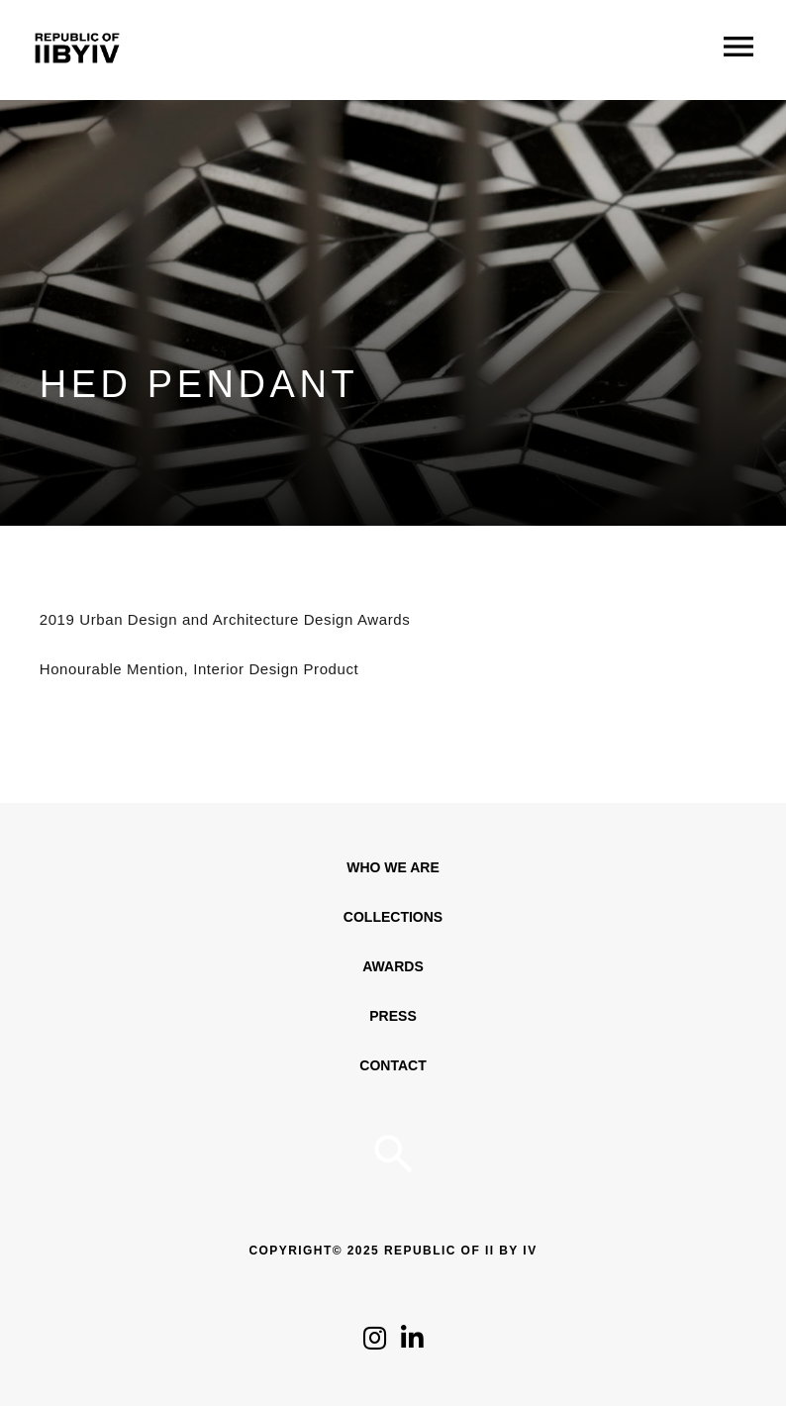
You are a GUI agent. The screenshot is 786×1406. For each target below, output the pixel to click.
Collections (393, 917)
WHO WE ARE (393, 867)
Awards (392, 966)
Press (392, 1016)
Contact (392, 1065)
